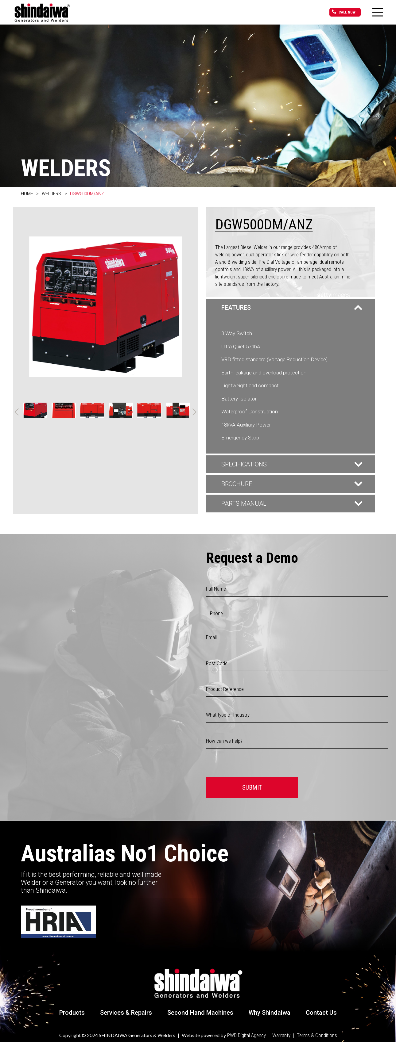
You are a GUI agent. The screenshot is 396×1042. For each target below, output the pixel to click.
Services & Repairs (126, 1012)
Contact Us (321, 1012)
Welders (51, 193)
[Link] (42, 12)
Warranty (281, 1035)
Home (27, 193)
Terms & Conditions (317, 1035)
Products (72, 1012)
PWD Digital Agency (246, 1035)
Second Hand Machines (200, 1012)
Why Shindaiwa (269, 1012)
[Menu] (377, 12)
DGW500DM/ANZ (87, 193)
